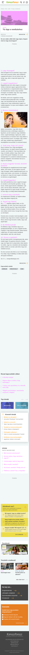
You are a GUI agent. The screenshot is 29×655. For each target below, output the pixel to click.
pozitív (4, 203)
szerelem (4, 269)
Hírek (6, 8)
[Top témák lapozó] (14, 399)
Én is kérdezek (20, 534)
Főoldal (2, 8)
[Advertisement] (14, 323)
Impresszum (14, 642)
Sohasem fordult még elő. (11, 614)
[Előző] (22, 399)
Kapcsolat (14, 646)
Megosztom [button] (23, 34)
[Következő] (26, 399)
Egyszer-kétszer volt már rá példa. (13, 617)
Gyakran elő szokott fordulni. (12, 619)
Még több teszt (20, 579)
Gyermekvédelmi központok (12, 595)
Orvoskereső (8, 598)
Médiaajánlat (14, 644)
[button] (24, 2)
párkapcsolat (14, 269)
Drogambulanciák (9, 590)
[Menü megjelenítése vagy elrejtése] (3, 2)
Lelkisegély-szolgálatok (10, 593)
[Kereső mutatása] (21, 2)
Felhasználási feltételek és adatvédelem (14, 640)
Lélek (9, 8)
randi (21, 269)
